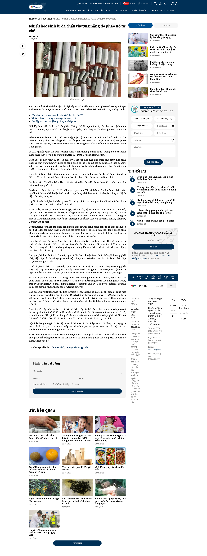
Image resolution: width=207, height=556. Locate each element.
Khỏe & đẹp (158, 10)
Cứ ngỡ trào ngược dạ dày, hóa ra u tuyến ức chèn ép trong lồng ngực (110, 501)
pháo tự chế (57, 347)
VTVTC (173, 305)
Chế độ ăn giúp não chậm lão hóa (109, 468)
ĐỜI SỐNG (202, 277)
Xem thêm (77, 543)
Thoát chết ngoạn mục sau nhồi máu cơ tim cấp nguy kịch (42, 532)
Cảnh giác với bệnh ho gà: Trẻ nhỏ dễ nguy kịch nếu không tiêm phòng (110, 438)
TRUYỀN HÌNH (181, 277)
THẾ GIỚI (159, 277)
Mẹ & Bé (172, 10)
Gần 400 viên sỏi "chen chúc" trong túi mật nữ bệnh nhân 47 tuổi (77, 501)
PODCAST (143, 3)
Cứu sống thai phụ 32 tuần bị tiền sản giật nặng (163, 36)
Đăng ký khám (153, 162)
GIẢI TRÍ (188, 277)
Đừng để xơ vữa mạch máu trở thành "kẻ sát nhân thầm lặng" (163, 76)
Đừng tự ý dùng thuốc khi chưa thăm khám (163, 90)
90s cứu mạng (121, 10)
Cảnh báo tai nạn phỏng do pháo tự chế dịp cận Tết (57, 115)
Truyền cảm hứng (140, 10)
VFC (173, 300)
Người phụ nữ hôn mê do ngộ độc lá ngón (44, 499)
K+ (173, 316)
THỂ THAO (172, 277)
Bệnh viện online (103, 10)
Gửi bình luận (77, 391)
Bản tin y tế (85, 10)
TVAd (183, 300)
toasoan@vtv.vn (155, 349)
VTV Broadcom (184, 306)
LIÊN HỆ (159, 286)
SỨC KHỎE (195, 277)
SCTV (183, 319)
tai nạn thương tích (76, 347)
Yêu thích (165, 25)
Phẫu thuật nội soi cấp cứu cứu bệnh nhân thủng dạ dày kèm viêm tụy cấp (163, 49)
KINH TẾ (166, 277)
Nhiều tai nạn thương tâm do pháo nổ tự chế (53, 118)
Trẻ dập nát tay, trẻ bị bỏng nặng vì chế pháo (53, 121)
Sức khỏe (47, 19)
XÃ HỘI (146, 277)
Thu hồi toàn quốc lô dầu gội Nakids (76, 468)
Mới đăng (140, 25)
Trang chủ (71, 10)
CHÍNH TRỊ (140, 277)
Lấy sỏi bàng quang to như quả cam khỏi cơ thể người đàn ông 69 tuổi (42, 469)
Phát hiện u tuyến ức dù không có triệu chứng (162, 63)
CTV (173, 311)
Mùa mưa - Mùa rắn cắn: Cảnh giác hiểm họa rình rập (43, 436)
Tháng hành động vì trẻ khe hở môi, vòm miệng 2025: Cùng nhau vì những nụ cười (76, 438)
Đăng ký (153, 247)
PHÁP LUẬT (153, 277)
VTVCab (184, 313)
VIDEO (129, 3)
